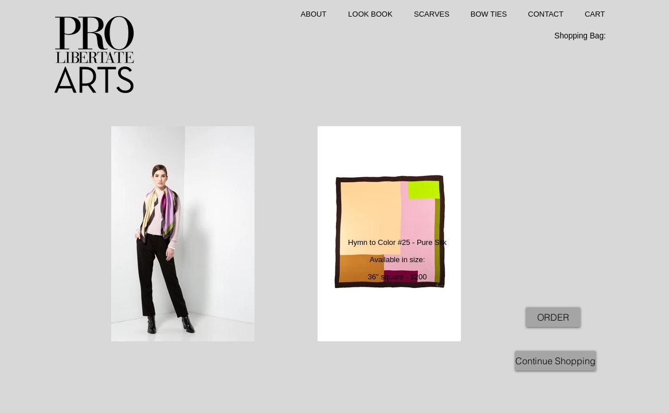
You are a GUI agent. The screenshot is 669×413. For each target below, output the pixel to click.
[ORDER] (553, 317)
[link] (586, 35)
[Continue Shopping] (555, 361)
